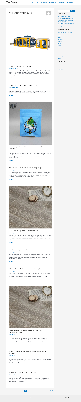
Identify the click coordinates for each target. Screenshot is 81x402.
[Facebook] (65, 397)
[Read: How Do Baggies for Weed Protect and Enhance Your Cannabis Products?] (30, 123)
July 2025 (59, 40)
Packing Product (62, 2)
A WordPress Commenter (62, 34)
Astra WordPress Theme (48, 397)
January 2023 (60, 53)
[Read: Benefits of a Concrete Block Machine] (30, 42)
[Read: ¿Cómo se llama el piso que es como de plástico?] (30, 207)
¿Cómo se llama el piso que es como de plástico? (25, 231)
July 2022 (59, 61)
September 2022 (61, 59)
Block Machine (12, 68)
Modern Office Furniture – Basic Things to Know (24, 372)
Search (59, 8)
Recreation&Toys (70, 2)
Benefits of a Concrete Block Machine (21, 66)
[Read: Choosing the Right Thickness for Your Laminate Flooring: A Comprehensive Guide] (30, 306)
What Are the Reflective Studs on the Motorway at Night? (27, 168)
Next (51, 390)
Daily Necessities (46, 2)
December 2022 (61, 55)
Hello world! (71, 34)
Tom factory (11, 2)
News (40, 2)
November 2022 (61, 57)
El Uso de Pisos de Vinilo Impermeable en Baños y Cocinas (28, 269)
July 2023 (59, 49)
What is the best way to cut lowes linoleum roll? (24, 85)
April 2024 (59, 47)
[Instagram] (68, 397)
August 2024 (60, 43)
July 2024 (59, 45)
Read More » (11, 77)
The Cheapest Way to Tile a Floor (20, 250)
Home (36, 2)
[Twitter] (66, 397)
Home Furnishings (54, 2)
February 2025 (60, 42)
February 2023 (60, 51)
